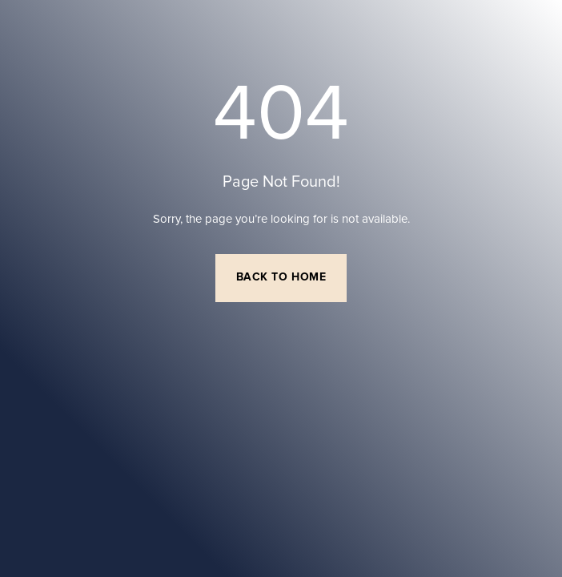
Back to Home (281, 277)
